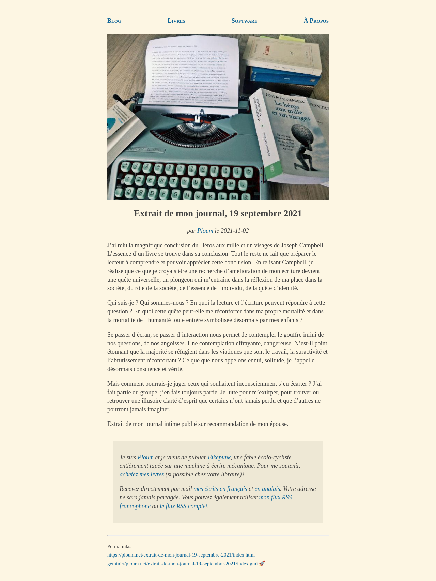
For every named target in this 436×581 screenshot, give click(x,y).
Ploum (205, 230)
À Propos (316, 20)
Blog (114, 20)
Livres (176, 20)
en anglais (267, 488)
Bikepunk (219, 457)
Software (245, 20)
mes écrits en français (220, 488)
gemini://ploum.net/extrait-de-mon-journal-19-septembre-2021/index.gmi (182, 563)
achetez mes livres (142, 474)
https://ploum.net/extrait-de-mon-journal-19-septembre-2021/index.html (181, 555)
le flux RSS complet (183, 506)
